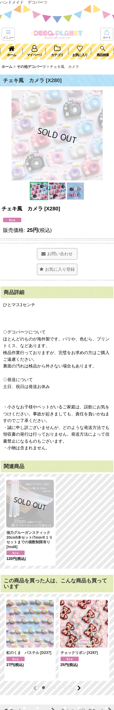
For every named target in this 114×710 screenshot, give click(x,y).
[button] (8, 34)
